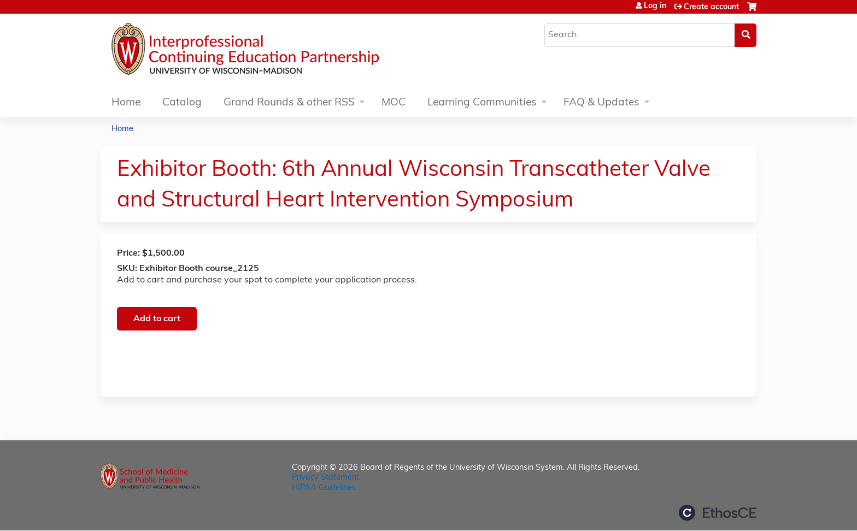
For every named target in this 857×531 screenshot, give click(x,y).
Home (125, 103)
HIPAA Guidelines (324, 488)
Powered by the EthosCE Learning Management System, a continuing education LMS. (717, 513)
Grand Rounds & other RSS (289, 103)
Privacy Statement (325, 478)
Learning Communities (482, 103)
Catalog (182, 103)
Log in (655, 6)
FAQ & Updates (601, 103)
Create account (711, 7)
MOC (393, 103)
